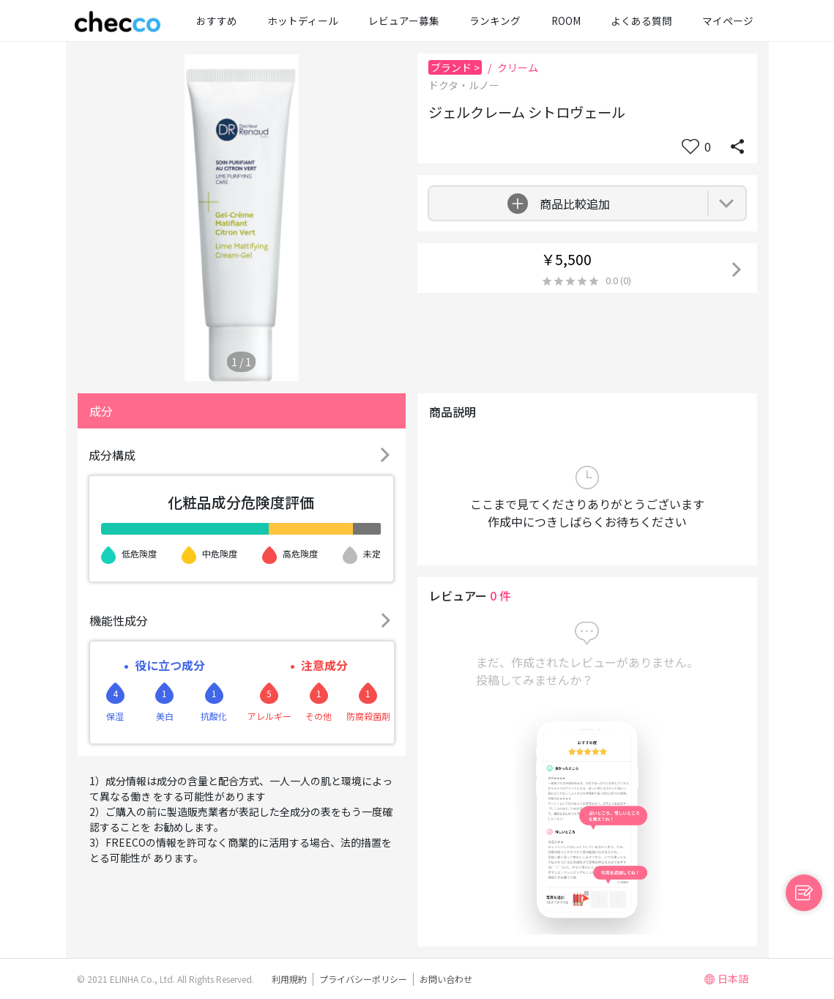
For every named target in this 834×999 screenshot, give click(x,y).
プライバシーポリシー (363, 979)
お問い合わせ (446, 979)
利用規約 (289, 979)
